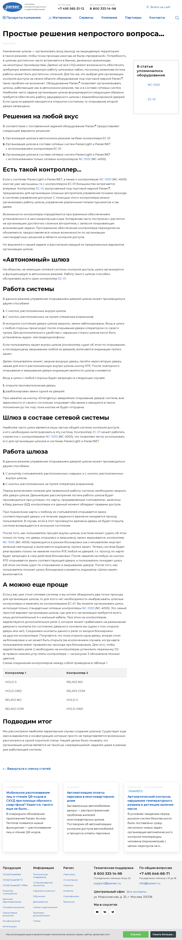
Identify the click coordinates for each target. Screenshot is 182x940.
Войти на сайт (158, 7)
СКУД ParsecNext (12, 874)
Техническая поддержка (40, 875)
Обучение (39, 896)
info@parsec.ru (149, 883)
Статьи (36, 921)
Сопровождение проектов (43, 884)
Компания (109, 17)
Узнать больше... (163, 934)
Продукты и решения (23, 17)
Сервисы (86, 17)
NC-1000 (85, 159)
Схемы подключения (45, 907)
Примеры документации (41, 914)
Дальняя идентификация (12, 900)
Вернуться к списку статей (29, 768)
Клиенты (68, 890)
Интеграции (10, 926)
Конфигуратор (11, 921)
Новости (68, 885)
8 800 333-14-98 (103, 8)
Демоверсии (40, 901)
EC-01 (40, 188)
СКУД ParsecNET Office (15, 885)
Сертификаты (71, 896)
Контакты (157, 17)
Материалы (61, 17)
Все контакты (136, 891)
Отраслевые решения (10, 914)
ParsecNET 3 (135, 791)
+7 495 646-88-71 (154, 873)
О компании (70, 879)
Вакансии (69, 901)
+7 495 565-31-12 (71, 8)
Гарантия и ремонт (44, 890)
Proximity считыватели (10, 892)
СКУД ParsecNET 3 (13, 879)
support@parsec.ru (107, 883)
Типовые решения (13, 907)
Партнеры (133, 17)
